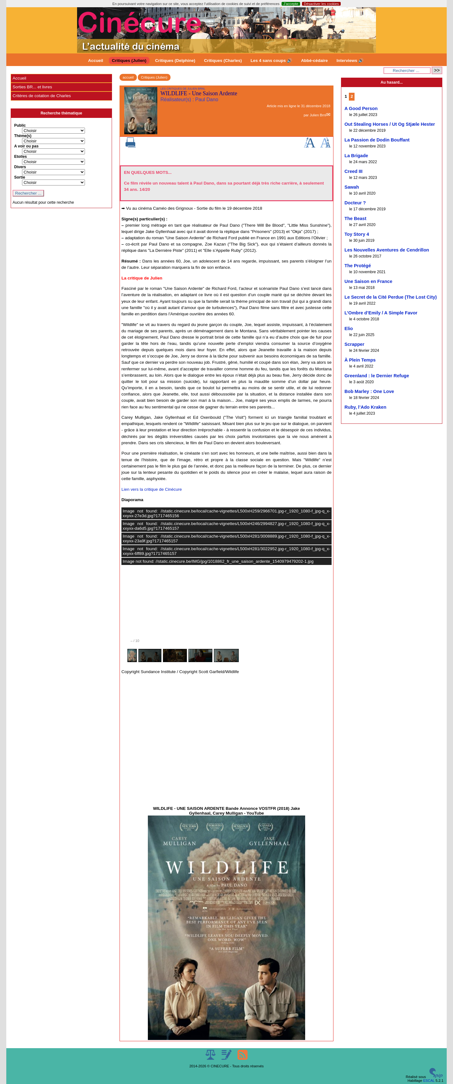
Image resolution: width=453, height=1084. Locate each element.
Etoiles (20, 156)
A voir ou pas (26, 146)
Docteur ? (355, 202)
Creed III (353, 171)
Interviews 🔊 (350, 60)
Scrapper (354, 344)
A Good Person (361, 108)
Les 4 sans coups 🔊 (271, 60)
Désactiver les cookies (321, 4)
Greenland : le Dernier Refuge (376, 375)
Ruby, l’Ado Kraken (365, 407)
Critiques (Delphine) (175, 60)
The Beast (355, 218)
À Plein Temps (360, 359)
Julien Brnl (318, 115)
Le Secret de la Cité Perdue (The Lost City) (390, 297)
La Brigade (356, 155)
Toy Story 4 (356, 234)
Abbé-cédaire (314, 60)
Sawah (351, 187)
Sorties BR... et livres (32, 87)
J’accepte (290, 4)
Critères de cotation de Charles (42, 95)
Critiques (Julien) (129, 60)
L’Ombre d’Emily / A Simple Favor (380, 312)
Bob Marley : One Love (369, 391)
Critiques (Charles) (223, 60)
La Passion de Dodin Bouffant (377, 139)
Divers (20, 167)
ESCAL (428, 1080)
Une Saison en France (368, 281)
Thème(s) (22, 136)
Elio (348, 328)
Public (20, 125)
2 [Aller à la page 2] (352, 96)
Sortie (19, 177)
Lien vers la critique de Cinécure (151, 489)
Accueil (95, 60)
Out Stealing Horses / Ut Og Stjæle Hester (389, 124)
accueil (128, 77)
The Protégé (357, 265)
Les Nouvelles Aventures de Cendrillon (386, 249)
